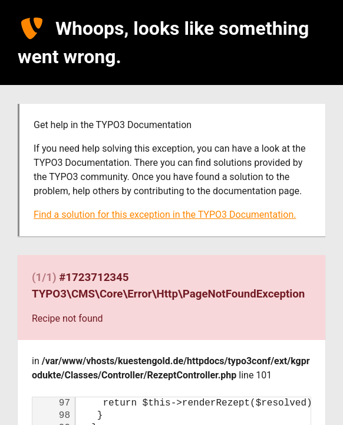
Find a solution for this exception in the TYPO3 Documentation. (165, 214)
